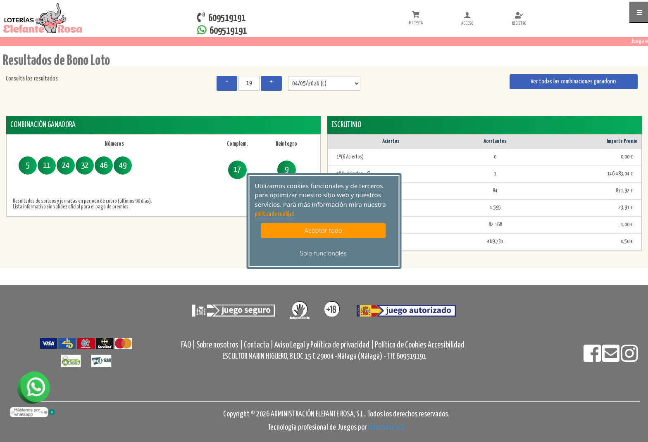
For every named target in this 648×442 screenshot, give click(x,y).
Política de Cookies (400, 345)
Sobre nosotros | (219, 345)
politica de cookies (274, 214)
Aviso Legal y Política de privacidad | (324, 345)
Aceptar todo (323, 230)
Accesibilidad (446, 345)
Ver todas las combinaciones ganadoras (574, 81)
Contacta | (258, 345)
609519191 (222, 30)
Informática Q (386, 427)
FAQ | (188, 345)
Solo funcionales (323, 253)
